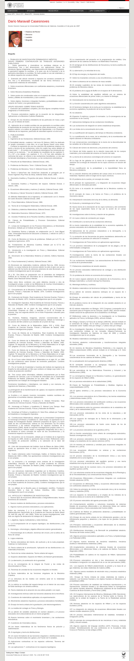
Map (77, 2)
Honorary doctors (39, 14)
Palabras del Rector (33, 32)
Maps (17, 652)
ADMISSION (12, 11)
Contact (22, 652)
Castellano (59, 2)
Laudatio (29, 37)
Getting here (10, 652)
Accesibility (71, 2)
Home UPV (11, 14)
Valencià (52, 2)
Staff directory (90, 2)
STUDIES (31, 11)
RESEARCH (53, 11)
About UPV (28, 14)
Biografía (29, 40)
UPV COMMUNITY (97, 11)
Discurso (29, 35)
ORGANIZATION (76, 11)
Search (83, 2)
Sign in (121, 8)
